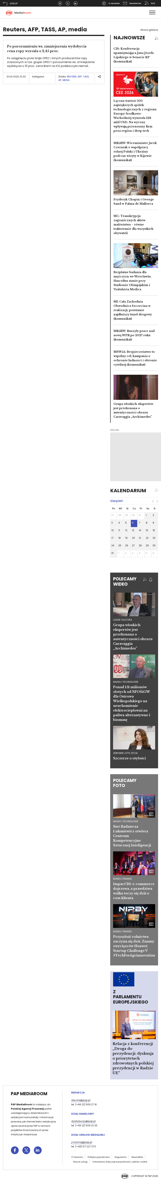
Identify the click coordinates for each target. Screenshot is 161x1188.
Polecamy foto (124, 783)
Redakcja (78, 1092)
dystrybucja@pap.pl (83, 1121)
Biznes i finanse (122, 878)
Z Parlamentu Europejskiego (130, 997)
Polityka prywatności (99, 1157)
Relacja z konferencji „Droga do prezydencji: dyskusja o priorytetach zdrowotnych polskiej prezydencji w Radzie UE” (133, 1058)
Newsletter (137, 1157)
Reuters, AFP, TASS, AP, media (73, 78)
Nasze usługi (80, 1161)
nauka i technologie (125, 681)
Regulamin (121, 1157)
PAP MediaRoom (29, 1094)
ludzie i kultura (122, 619)
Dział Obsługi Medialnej (88, 1134)
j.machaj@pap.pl (81, 1142)
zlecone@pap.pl (80, 1100)
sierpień (116, 501)
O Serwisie (77, 1157)
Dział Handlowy (82, 1113)
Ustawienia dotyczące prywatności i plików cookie (119, 1161)
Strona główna (149, 30)
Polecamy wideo (124, 581)
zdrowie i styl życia (125, 753)
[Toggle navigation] (152, 12)
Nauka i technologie (125, 821)
